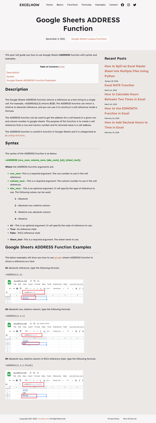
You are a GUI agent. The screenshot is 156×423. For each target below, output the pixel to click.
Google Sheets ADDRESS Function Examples (31, 80)
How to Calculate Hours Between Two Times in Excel (125, 96)
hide (61, 67)
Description (13, 72)
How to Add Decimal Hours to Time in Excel (126, 125)
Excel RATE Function (119, 85)
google (58, 257)
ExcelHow (29, 5)
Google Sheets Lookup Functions (89, 38)
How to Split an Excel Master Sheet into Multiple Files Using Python (126, 71)
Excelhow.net (44, 419)
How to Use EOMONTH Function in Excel (121, 110)
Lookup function (15, 135)
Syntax (10, 76)
